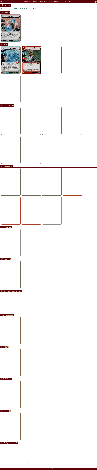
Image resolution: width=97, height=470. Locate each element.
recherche (50, 1)
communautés (35, 1)
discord (43, 469)
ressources (56, 1)
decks (30, 1)
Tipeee (26, 1)
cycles (45, 1)
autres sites (53, 469)
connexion (70, 1)
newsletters (63, 1)
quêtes (41, 1)
